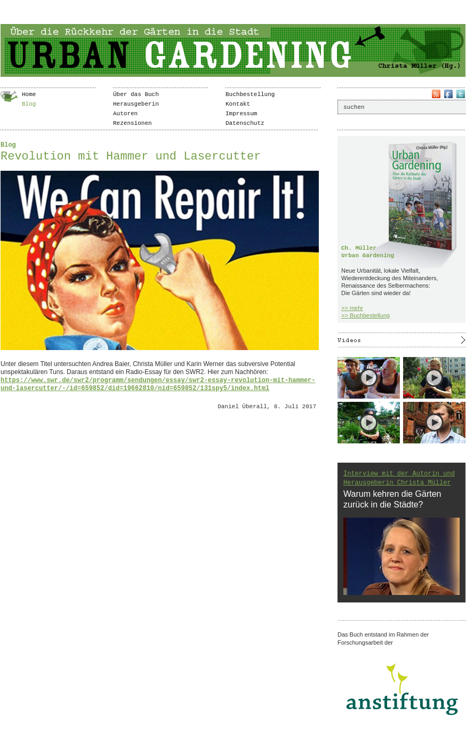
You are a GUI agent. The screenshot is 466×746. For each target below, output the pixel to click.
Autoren (125, 113)
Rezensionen (132, 123)
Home (29, 94)
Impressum (241, 113)
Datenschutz (245, 123)
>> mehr (352, 308)
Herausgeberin (136, 104)
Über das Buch (136, 94)
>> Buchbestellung (365, 315)
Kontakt (238, 104)
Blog (29, 104)
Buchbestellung (250, 94)
